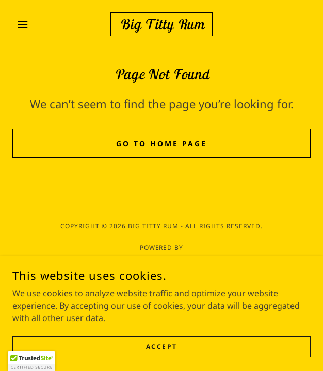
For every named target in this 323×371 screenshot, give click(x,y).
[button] (34, 24)
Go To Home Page (161, 143)
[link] (161, 24)
